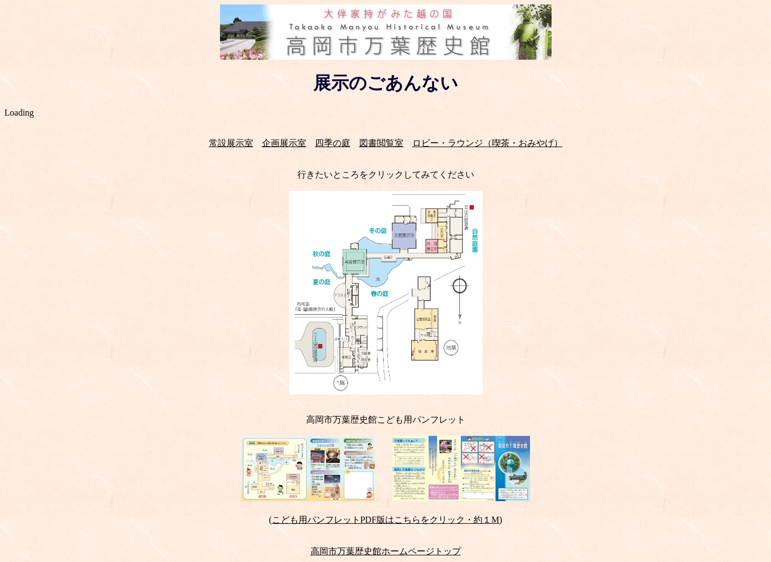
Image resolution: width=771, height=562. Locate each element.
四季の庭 (332, 143)
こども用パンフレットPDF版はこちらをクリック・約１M (386, 519)
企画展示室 (284, 143)
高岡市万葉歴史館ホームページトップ (386, 551)
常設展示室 (231, 143)
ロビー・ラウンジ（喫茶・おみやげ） (487, 143)
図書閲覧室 (381, 143)
